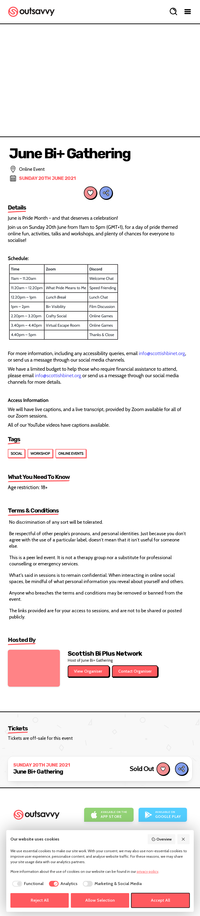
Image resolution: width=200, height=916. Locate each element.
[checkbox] (26, 884)
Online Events (70, 453)
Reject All (40, 900)
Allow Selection (100, 900)
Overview (161, 839)
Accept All (160, 900)
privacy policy (147, 871)
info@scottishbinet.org (162, 353)
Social (16, 453)
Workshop (40, 453)
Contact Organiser (135, 671)
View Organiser (88, 671)
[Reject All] (183, 839)
